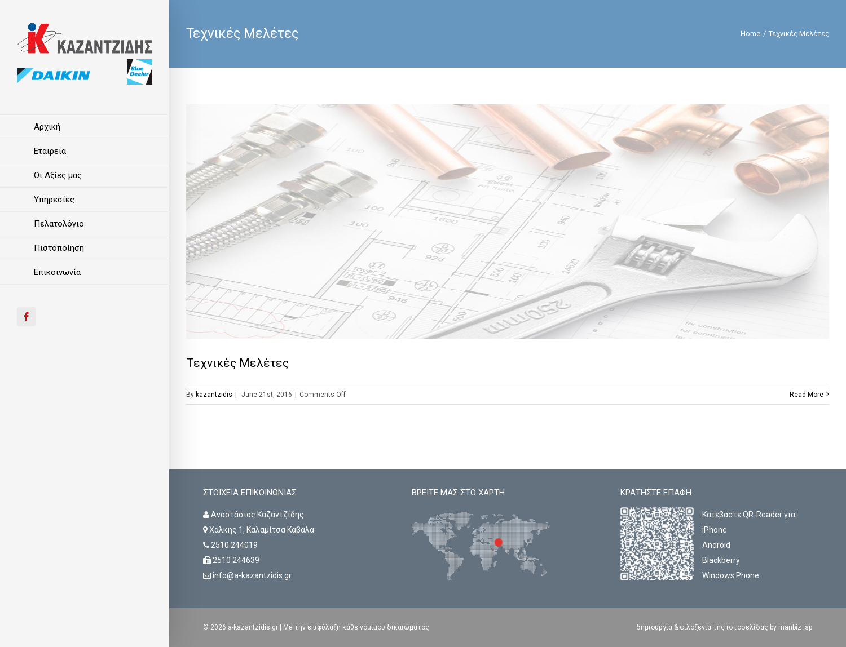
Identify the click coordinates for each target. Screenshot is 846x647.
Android (716, 544)
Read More (806, 394)
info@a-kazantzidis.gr (252, 575)
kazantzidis (214, 394)
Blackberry (721, 560)
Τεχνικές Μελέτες (237, 363)
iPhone (714, 529)
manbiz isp (794, 627)
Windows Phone (730, 575)
